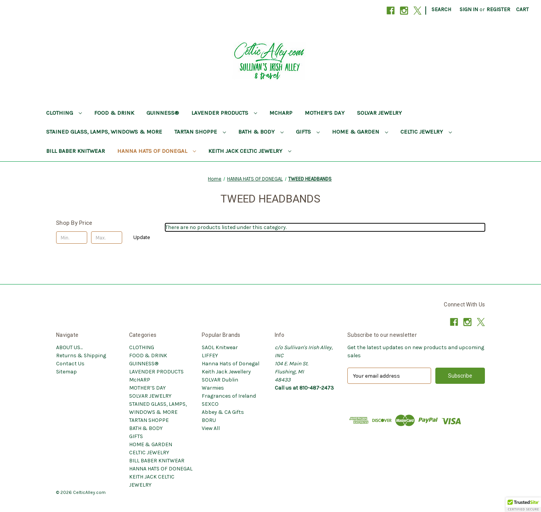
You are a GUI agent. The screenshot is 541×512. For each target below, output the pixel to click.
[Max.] (106, 237)
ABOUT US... (69, 347)
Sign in (469, 9)
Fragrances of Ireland (229, 396)
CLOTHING (64, 112)
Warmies (213, 388)
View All (211, 428)
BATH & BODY (261, 131)
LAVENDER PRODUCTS (224, 112)
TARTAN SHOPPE (200, 131)
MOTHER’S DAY (325, 112)
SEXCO (210, 404)
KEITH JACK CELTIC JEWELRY (249, 150)
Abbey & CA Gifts (223, 412)
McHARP (280, 112)
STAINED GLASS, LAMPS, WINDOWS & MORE (104, 131)
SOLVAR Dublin (220, 379)
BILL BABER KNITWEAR (75, 150)
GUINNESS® (162, 112)
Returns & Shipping (81, 355)
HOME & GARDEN (360, 131)
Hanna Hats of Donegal (230, 363)
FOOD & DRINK (114, 112)
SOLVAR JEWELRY (379, 112)
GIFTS (308, 131)
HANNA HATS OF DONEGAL (156, 150)
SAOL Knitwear (220, 347)
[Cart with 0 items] (522, 9)
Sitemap (66, 371)
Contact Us (70, 363)
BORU (209, 420)
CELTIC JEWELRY (426, 131)
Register (498, 9)
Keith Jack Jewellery (226, 371)
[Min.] (71, 237)
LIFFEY (210, 355)
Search (441, 9)
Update (141, 237)
